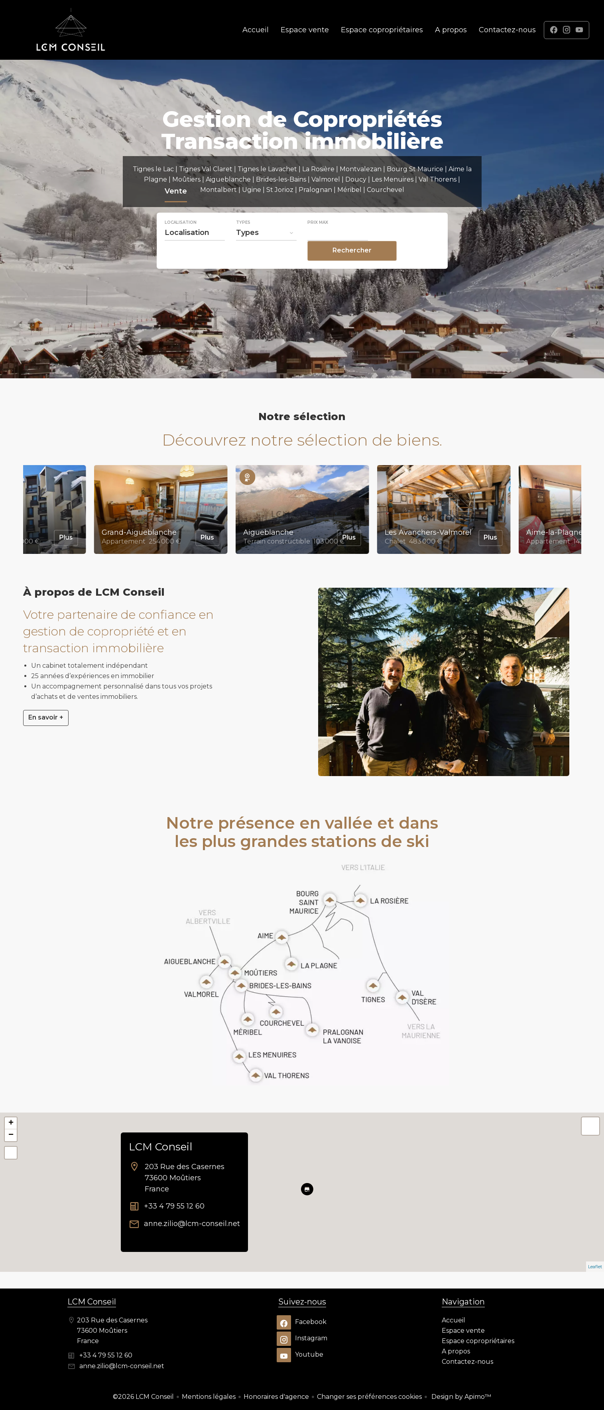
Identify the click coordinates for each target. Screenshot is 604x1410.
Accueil (71, 30)
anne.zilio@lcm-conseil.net (192, 1223)
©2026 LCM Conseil (143, 1396)
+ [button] (11, 1123)
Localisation (181, 239)
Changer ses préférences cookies (369, 1396)
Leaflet (595, 1266)
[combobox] (195, 249)
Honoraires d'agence (276, 1396)
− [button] (11, 1135)
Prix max (317, 239)
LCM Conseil (160, 1146)
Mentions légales (209, 1396)
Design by (460, 1396)
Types (243, 239)
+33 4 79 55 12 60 (174, 1206)
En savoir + (45, 717)
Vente (176, 208)
